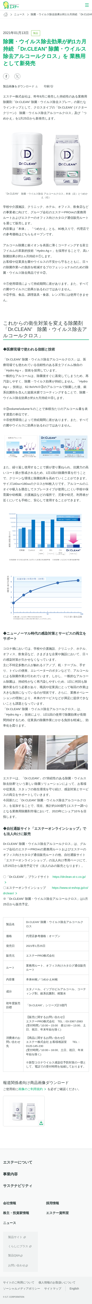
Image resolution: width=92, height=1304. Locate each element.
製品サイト (15, 1237)
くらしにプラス (18, 1246)
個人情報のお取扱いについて (57, 1282)
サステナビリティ (17, 1186)
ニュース (19, 14)
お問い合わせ (16, 1265)
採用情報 (52, 1203)
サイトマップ (52, 1288)
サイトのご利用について (18, 1282)
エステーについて (17, 1162)
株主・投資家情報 (16, 1213)
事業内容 (10, 1174)
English (74, 1288)
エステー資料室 (57, 1213)
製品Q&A (14, 1255)
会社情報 (9, 1203)
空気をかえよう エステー (11, 5)
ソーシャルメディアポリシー (21, 1288)
